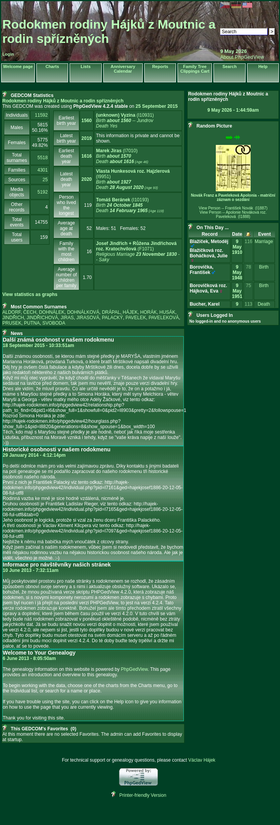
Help (263, 66)
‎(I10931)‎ (125, 120)
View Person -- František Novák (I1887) (233, 208)
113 (248, 304)
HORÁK (148, 312)
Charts (52, 66)
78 (248, 267)
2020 (87, 179)
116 (248, 241)
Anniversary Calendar (123, 68)
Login (8, 54)
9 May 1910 (237, 247)
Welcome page (18, 66)
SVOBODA (53, 323)
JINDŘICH (13, 317)
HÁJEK (130, 312)
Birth (264, 267)
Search (229, 66)
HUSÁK (167, 312)
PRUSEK (11, 323)
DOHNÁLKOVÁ (83, 312)
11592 (41, 115)
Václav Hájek (201, 760)
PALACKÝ (112, 317)
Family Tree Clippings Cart (194, 68)
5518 (43, 157)
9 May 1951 (237, 291)
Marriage (263, 241)
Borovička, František (201, 269)
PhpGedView (134, 669)
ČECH (29, 312)
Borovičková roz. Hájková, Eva (208, 288)
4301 (43, 170)
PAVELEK (136, 317)
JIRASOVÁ (87, 317)
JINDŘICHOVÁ (42, 317)
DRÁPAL (111, 312)
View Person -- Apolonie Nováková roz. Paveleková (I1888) (233, 214)
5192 (43, 192)
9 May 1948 (237, 272)
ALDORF (11, 312)
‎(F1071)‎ (137, 251)
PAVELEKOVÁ (164, 317)
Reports (160, 66)
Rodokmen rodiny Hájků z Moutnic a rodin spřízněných (108, 31)
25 (45, 179)
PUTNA (32, 323)
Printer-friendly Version (143, 795)
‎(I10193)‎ (130, 205)
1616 (87, 156)
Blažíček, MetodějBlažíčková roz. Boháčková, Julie (209, 250)
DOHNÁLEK (52, 312)
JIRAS (67, 317)
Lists (86, 66)
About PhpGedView (242, 57)
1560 (87, 120)
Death (264, 304)
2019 (87, 138)
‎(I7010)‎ (122, 156)
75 (248, 285)
